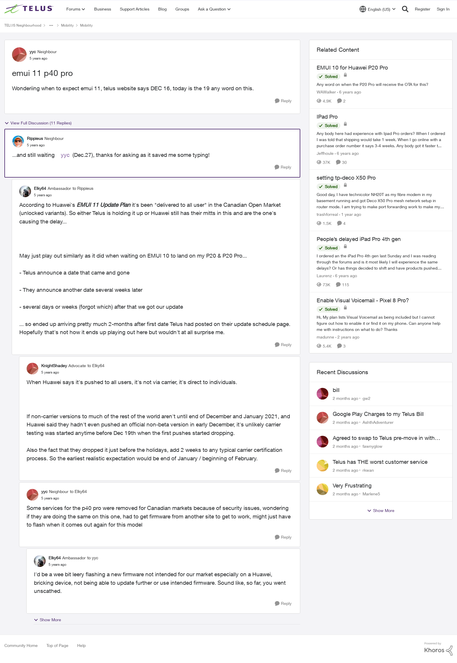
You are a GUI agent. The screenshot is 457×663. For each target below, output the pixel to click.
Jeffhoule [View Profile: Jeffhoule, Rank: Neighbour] (325, 152)
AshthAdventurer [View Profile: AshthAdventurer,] (378, 422)
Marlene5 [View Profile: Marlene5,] (371, 493)
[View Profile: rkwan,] (322, 465)
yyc (65, 155)
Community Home (21, 645)
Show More (47, 619)
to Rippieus (83, 188)
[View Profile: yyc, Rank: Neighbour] (19, 54)
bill (336, 390)
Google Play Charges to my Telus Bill (378, 414)
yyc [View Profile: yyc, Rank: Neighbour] (33, 51)
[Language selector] (377, 9)
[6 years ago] (349, 92)
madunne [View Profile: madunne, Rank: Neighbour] (325, 336)
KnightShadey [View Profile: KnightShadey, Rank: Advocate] (54, 365)
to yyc (92, 557)
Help (81, 645)
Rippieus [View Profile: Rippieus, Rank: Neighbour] (35, 138)
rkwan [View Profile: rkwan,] (368, 469)
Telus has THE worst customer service (380, 462)
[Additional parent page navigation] (51, 25)
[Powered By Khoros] (439, 649)
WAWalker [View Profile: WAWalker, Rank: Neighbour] (326, 91)
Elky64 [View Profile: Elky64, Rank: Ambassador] (40, 188)
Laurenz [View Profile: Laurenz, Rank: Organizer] (324, 275)
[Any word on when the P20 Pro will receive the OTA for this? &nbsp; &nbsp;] (381, 84)
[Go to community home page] (29, 9)
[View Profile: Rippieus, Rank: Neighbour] (18, 141)
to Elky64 (95, 365)
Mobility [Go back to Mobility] (67, 25)
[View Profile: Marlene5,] (322, 489)
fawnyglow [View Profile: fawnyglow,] (372, 446)
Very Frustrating (352, 485)
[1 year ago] (350, 214)
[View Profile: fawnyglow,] (322, 441)
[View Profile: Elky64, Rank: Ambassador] (25, 191)
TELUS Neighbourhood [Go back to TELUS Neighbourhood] (22, 25)
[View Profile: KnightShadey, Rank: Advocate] (32, 368)
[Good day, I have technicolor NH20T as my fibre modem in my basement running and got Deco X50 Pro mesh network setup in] (381, 200)
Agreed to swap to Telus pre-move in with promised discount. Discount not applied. (384, 438)
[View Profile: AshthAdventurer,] (322, 418)
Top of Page (57, 645)
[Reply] (283, 101)
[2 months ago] (345, 398)
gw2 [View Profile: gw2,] (366, 398)
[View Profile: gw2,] (322, 394)
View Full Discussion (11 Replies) (38, 123)
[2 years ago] (347, 337)
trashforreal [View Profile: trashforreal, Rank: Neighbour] (327, 214)
